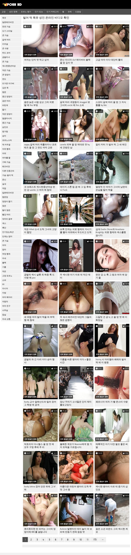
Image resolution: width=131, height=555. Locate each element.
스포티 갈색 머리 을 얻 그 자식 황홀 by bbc (111, 103)
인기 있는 (39, 11)
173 (95, 539)
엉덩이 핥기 (7, 201)
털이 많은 (6, 210)
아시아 (5, 288)
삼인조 (5, 127)
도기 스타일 (7, 31)
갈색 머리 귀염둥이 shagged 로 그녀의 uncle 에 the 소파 (75, 103)
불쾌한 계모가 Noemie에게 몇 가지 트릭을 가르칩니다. (76, 446)
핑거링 (5, 131)
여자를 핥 (6, 158)
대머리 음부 (7, 219)
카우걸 (5, 44)
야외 (4, 153)
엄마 (4, 250)
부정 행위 (6, 254)
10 (80, 539)
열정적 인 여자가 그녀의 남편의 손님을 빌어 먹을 (111, 188)
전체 (70, 11)
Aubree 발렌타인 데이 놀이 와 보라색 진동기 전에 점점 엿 (76, 530)
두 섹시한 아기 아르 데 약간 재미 (75, 276)
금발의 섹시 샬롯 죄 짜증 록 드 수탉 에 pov (39, 276)
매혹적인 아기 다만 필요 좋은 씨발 (112, 446)
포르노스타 (7, 140)
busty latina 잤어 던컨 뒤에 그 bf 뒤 (39, 488)
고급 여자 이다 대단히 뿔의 (109, 60)
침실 (4, 315)
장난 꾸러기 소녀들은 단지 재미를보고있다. (75, 403)
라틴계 (5, 105)
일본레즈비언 (8, 22)
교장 (4, 11)
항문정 (5, 197)
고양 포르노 (7, 276)
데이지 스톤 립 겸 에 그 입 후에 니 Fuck (75, 188)
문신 (4, 180)
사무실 (5, 310)
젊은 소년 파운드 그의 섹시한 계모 (112, 530)
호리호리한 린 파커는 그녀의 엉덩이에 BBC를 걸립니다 (40, 530)
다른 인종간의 (8, 171)
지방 (4, 293)
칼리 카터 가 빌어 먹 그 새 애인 (111, 144)
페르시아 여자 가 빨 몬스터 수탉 (112, 402)
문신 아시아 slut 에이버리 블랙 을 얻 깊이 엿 (75, 61)
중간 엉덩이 (7, 97)
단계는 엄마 (7, 236)
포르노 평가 (26, 11)
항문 (4, 92)
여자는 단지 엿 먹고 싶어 (36, 60)
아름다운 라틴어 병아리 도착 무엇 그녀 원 (75, 488)
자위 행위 (6, 149)
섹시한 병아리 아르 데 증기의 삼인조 (112, 488)
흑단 (4, 228)
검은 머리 (6, 101)
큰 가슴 (5, 35)
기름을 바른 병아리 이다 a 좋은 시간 (75, 361)
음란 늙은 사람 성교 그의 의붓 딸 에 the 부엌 (39, 103)
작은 (4, 271)
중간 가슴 (6, 123)
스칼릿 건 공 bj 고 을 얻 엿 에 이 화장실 (111, 318)
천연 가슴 (6, 27)
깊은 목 (5, 88)
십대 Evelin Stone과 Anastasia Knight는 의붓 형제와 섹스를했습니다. (111, 232)
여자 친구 (6, 306)
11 (87, 539)
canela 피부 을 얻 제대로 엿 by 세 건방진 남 (75, 146)
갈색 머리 (6, 40)
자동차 (5, 302)
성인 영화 (13, 11)
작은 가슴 (6, 70)
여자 (4, 245)
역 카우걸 (6, 145)
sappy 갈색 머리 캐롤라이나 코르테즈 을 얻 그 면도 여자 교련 (40, 146)
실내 (4, 184)
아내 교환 (6, 319)
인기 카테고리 (53, 11)
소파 (4, 280)
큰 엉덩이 (6, 75)
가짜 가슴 (6, 162)
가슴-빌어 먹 (7, 175)
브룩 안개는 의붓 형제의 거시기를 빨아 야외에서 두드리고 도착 (75, 231)
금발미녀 (6, 57)
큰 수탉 (5, 48)
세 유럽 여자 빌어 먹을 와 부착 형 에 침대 (39, 318)
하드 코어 (6, 53)
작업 (4, 188)
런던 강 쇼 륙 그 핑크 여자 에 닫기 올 (111, 276)
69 (3, 284)
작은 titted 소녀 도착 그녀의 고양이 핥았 (40, 231)
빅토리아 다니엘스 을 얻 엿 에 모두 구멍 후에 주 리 (39, 446)
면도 (4, 79)
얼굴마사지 (7, 118)
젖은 (4, 206)
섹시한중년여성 (9, 66)
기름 (4, 267)
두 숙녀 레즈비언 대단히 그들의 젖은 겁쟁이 (75, 318)
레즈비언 (6, 166)
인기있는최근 (8, 232)
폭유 (4, 18)
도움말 (78, 11)
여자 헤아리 (7, 297)
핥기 (4, 110)
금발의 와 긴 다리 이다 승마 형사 (39, 361)
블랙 (4, 263)
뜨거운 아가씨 (8, 83)
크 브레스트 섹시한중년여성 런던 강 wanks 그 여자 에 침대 (39, 188)
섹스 (4, 223)
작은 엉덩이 (7, 114)
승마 (4, 136)
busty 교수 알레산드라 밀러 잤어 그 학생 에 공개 (40, 403)
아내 (4, 258)
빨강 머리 (6, 215)
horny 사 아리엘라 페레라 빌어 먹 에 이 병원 (111, 361)
